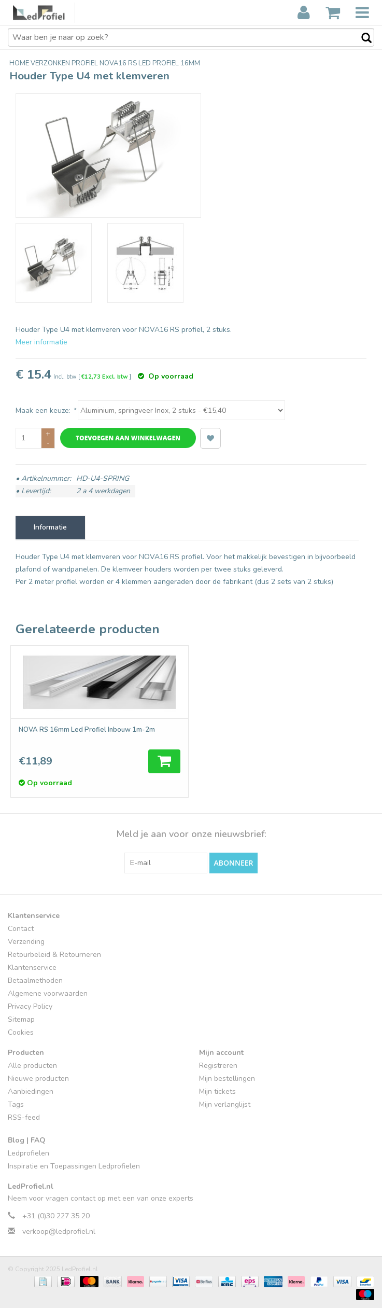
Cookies (21, 1032)
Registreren (218, 1065)
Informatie (50, 527)
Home (20, 63)
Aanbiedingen (30, 1091)
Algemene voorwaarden (48, 993)
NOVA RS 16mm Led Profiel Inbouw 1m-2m (87, 729)
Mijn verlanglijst (224, 1104)
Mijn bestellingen (227, 1078)
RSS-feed (24, 1117)
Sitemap (21, 1019)
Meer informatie (41, 342)
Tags (16, 1104)
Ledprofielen (28, 1153)
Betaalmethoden (35, 980)
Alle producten (32, 1065)
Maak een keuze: (46, 410)
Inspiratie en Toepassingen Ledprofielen (74, 1166)
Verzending (26, 942)
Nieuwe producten (38, 1078)
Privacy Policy (30, 1006)
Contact (21, 929)
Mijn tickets (217, 1091)
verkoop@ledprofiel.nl (58, 1231)
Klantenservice (32, 967)
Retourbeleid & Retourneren (54, 954)
